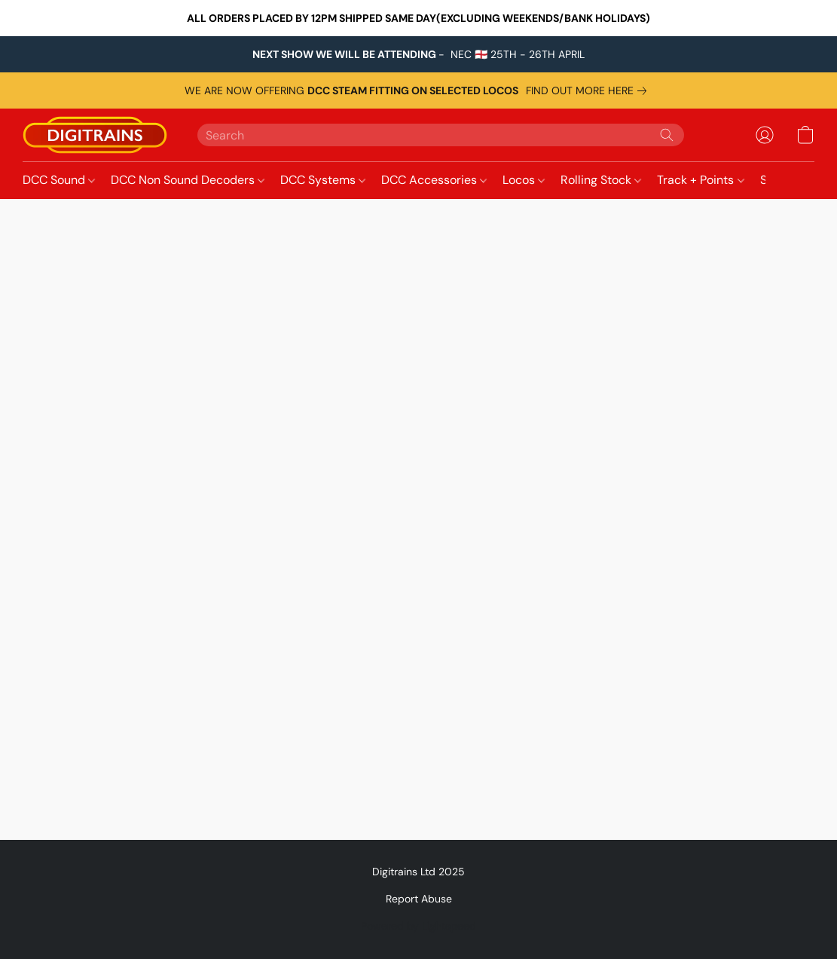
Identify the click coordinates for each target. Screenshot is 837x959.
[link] (589, 90)
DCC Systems (322, 180)
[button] (95, 135)
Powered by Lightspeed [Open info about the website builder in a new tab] (418, 926)
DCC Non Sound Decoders (187, 180)
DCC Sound (59, 180)
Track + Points (700, 180)
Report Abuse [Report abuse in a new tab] (419, 898)
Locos (524, 180)
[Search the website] (666, 135)
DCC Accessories (434, 180)
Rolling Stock (601, 180)
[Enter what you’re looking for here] (440, 135)
